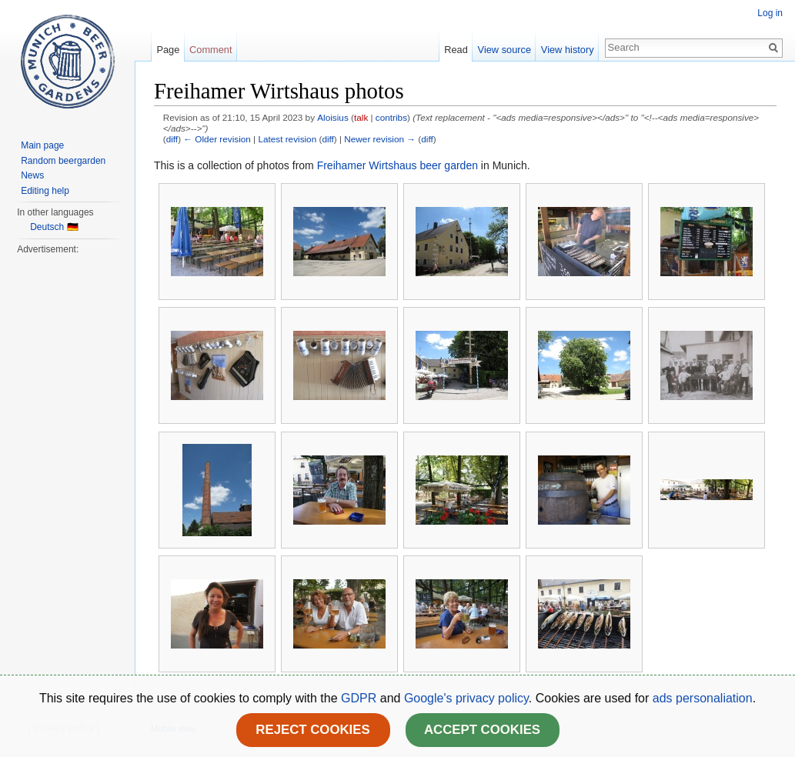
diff (172, 139)
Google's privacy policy (466, 698)
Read (456, 49)
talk (361, 117)
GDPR (360, 698)
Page (167, 49)
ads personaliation (703, 698)
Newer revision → (380, 139)
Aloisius (333, 117)
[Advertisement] (67, 488)
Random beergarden (63, 160)
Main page (42, 145)
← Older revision (217, 139)
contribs (391, 117)
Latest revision (287, 139)
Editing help (45, 190)
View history (567, 49)
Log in (770, 13)
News (32, 175)
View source (504, 49)
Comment (210, 49)
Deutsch (47, 227)
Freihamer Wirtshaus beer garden (397, 165)
